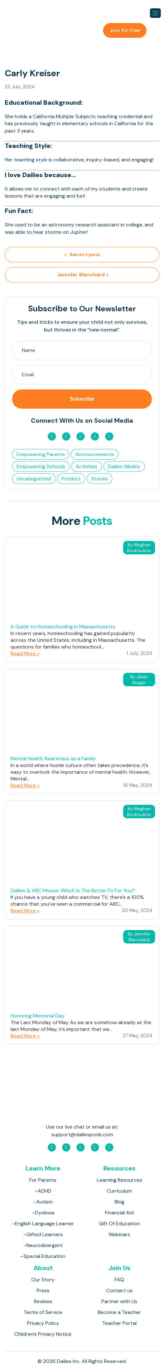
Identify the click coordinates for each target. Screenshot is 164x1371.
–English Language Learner (43, 1223)
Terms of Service (43, 1312)
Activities (86, 466)
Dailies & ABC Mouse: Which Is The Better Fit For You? (73, 890)
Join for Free (124, 30)
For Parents (42, 1180)
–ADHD (42, 1190)
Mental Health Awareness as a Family (53, 758)
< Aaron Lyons (82, 254)
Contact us (119, 1290)
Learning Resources (119, 1180)
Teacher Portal (119, 1323)
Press (43, 1290)
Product (71, 478)
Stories (99, 478)
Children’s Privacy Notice (42, 1334)
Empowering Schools (41, 466)
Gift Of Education (119, 1223)
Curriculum (119, 1190)
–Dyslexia (43, 1212)
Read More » (25, 653)
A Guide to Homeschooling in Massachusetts (63, 626)
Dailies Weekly (124, 466)
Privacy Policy (43, 1323)
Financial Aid (119, 1212)
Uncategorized (34, 478)
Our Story (43, 1279)
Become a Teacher (119, 1312)
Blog (119, 1201)
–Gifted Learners (43, 1234)
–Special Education (42, 1256)
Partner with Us (119, 1301)
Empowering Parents (41, 454)
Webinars (119, 1234)
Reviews (43, 1301)
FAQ (119, 1279)
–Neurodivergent (43, 1245)
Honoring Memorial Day (37, 1015)
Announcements (94, 454)
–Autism (43, 1201)
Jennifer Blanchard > (82, 274)
